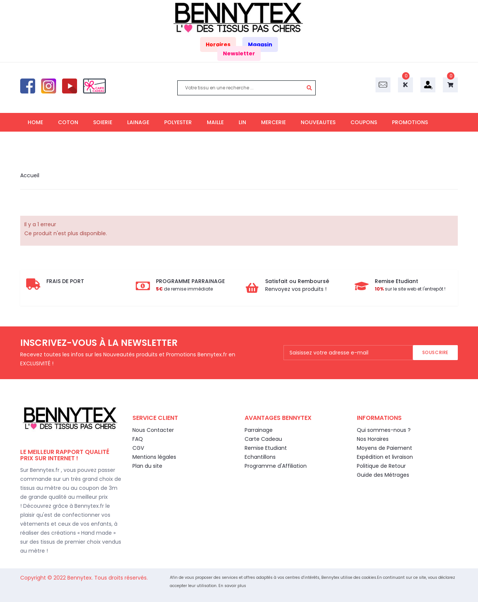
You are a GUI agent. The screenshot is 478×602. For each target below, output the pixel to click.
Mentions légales (154, 457)
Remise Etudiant (266, 448)
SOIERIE (102, 122)
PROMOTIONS (410, 122)
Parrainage (259, 430)
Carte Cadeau (263, 439)
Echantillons (260, 457)
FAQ (137, 439)
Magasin (260, 44)
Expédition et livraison (385, 457)
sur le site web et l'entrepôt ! (410, 289)
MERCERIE (273, 122)
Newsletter (239, 53)
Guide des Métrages (383, 475)
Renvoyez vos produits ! (296, 289)
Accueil (29, 175)
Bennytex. (80, 577)
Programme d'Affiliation (276, 466)
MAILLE (215, 122)
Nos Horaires (373, 439)
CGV (138, 448)
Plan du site (147, 466)
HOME (35, 122)
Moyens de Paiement (384, 448)
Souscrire (435, 352)
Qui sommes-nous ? (384, 430)
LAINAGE (138, 122)
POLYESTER (178, 122)
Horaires (218, 44)
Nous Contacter (153, 430)
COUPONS (363, 122)
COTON (68, 122)
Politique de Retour (381, 466)
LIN (242, 122)
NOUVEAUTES (318, 122)
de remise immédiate (184, 289)
